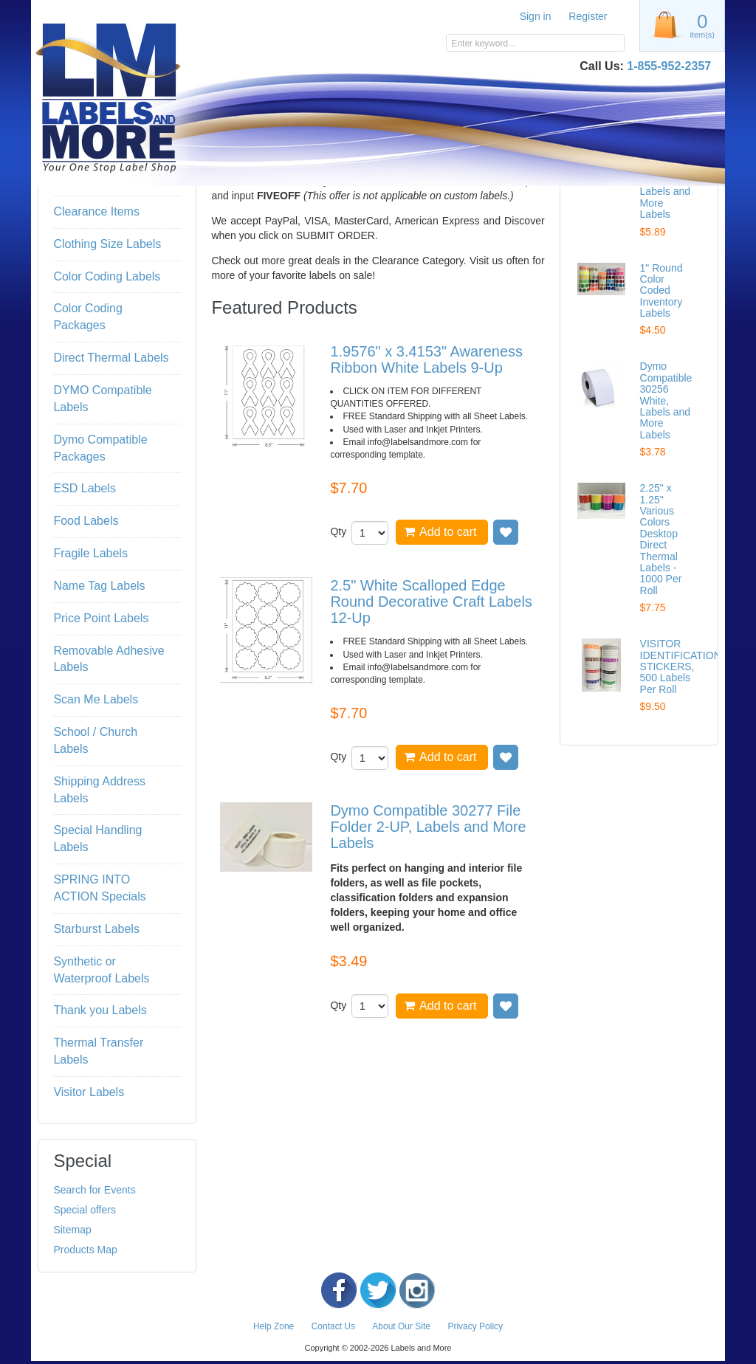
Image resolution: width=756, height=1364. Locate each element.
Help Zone (273, 1326)
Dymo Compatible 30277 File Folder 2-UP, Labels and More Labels (428, 826)
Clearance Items (96, 211)
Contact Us (333, 1326)
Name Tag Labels (99, 585)
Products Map (85, 1250)
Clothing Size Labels (107, 244)
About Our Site (401, 1326)
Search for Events (94, 1190)
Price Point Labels (100, 618)
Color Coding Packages (87, 316)
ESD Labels (84, 488)
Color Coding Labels (106, 276)
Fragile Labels (90, 553)
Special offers (84, 1210)
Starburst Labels (96, 929)
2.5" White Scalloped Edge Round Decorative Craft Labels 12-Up (431, 601)
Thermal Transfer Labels (98, 1051)
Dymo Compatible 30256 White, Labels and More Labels (666, 400)
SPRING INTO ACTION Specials (99, 888)
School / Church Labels (95, 740)
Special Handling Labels (97, 838)
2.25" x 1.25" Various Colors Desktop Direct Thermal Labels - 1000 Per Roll (661, 539)
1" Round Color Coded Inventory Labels (661, 291)
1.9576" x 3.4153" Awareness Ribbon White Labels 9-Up (426, 359)
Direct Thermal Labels (110, 357)
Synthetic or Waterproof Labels (101, 970)
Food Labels (85, 520)
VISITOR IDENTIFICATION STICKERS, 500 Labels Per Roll (680, 666)
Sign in (535, 16)
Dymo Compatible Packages (100, 448)
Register (587, 16)
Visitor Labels (88, 1092)
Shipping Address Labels (99, 790)
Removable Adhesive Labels (108, 659)
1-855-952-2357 (669, 66)
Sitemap (72, 1230)
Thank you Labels (99, 1010)
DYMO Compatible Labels (102, 398)
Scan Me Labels (95, 699)
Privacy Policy (475, 1326)
